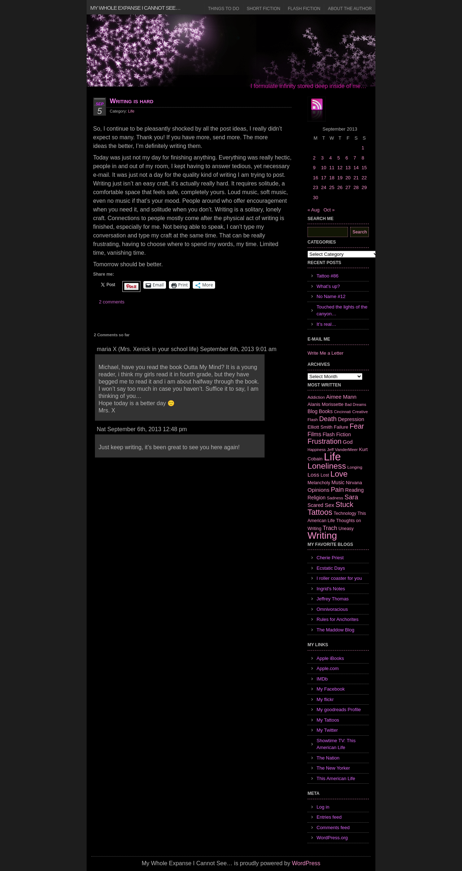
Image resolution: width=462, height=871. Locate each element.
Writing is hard (131, 101)
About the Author (350, 8)
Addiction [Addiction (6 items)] (316, 397)
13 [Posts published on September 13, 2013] (347, 167)
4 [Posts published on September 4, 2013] (330, 158)
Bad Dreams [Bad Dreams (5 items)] (355, 404)
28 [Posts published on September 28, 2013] (355, 187)
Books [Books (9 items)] (325, 411)
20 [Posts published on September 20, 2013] (347, 177)
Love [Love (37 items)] (339, 473)
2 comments (112, 302)
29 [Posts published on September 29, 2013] (364, 187)
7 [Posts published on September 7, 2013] (354, 158)
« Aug (313, 210)
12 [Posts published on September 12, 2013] (339, 167)
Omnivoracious (332, 609)
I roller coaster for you (339, 578)
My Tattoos (328, 720)
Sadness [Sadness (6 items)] (335, 497)
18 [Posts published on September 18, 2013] (331, 177)
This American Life (336, 778)
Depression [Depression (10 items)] (351, 419)
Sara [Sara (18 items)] (351, 497)
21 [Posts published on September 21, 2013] (355, 177)
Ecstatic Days (331, 568)
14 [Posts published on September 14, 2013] (355, 167)
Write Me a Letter (325, 353)
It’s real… (326, 324)
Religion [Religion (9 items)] (317, 497)
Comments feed (333, 827)
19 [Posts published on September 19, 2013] (339, 177)
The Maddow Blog (335, 630)
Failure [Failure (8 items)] (341, 427)
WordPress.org (332, 837)
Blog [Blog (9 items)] (313, 411)
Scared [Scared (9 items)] (315, 505)
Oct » (329, 210)
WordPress (306, 863)
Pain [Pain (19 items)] (337, 489)
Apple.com (328, 668)
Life (131, 111)
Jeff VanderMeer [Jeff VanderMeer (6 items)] (342, 449)
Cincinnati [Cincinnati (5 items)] (342, 412)
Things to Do (223, 8)
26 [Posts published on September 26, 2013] (339, 187)
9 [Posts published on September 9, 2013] (314, 167)
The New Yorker (333, 768)
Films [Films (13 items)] (314, 434)
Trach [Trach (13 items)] (330, 528)
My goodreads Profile (339, 709)
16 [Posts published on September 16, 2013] (315, 177)
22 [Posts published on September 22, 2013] (364, 177)
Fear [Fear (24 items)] (356, 426)
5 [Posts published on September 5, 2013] (338, 158)
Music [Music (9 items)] (337, 482)
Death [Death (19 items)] (327, 419)
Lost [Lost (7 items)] (325, 475)
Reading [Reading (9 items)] (354, 490)
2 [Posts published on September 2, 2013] (314, 158)
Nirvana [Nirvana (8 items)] (354, 482)
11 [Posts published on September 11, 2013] (331, 167)
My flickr (325, 699)
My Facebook (331, 689)
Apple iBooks (330, 658)
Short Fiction (263, 8)
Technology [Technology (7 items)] (345, 513)
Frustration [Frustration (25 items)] (324, 441)
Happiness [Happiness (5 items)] (317, 449)
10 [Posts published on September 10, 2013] (323, 167)
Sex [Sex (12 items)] (329, 505)
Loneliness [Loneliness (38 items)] (327, 465)
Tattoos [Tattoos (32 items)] (320, 512)
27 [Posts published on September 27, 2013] (347, 187)
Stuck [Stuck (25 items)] (344, 504)
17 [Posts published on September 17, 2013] (323, 177)
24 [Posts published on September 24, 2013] (323, 187)
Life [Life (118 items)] (332, 457)
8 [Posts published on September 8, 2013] (363, 158)
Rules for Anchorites (337, 619)
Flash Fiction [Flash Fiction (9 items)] (337, 434)
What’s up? (328, 286)
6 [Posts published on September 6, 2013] (346, 158)
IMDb (322, 679)
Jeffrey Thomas (333, 598)
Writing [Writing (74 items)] (322, 535)
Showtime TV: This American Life (336, 744)
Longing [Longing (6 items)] (354, 467)
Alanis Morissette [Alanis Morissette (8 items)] (326, 404)
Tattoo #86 (328, 276)
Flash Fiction (304, 8)
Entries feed (329, 817)
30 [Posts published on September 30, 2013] (315, 197)
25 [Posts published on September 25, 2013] (331, 187)
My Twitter (327, 730)
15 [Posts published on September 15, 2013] (364, 167)
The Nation (328, 758)
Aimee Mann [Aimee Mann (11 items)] (341, 397)
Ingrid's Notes (331, 588)
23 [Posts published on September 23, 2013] (315, 187)
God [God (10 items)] (348, 442)
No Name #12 (331, 296)
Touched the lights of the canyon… (342, 310)
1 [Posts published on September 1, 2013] (363, 147)
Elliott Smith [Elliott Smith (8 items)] (320, 427)
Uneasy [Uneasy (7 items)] (346, 528)
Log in (323, 807)
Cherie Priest (330, 557)
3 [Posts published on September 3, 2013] (322, 158)
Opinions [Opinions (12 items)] (319, 490)
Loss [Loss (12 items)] (313, 475)
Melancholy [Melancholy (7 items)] (319, 482)
